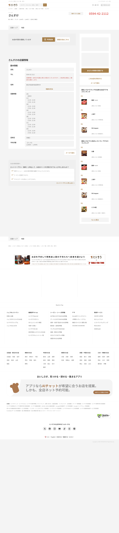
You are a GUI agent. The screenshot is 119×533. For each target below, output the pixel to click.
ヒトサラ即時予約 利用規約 (98, 403)
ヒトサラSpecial (33, 316)
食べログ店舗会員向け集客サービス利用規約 (18, 408)
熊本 (99, 360)
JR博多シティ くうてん (79, 319)
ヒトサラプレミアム (12, 322)
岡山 (81, 364)
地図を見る (49, 89)
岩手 (18, 357)
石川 (53, 364)
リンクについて (62, 403)
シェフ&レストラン (13, 312)
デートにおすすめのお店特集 (58, 319)
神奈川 (31, 357)
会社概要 (69, 403)
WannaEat (97, 326)
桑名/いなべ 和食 (39, 8)
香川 (85, 357)
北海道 (9, 357)
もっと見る (95, 220)
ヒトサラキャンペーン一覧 (36, 335)
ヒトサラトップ (14, 403)
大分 (103, 360)
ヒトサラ (10, 8)
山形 (17, 360)
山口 (89, 364)
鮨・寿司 (10, 19)
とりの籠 (94, 207)
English (53, 437)
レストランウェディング (101, 322)
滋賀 (72, 360)
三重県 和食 (21, 8)
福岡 (99, 357)
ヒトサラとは (22, 403)
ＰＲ (73, 312)
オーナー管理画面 (76, 403)
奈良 (62, 360)
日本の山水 (97, 329)
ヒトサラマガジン (34, 319)
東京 (26, 357)
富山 (49, 364)
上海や (93, 114)
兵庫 (67, 357)
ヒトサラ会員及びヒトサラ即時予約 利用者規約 (18, 406)
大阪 (62, 357)
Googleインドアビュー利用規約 (82, 406)
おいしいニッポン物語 (35, 322)
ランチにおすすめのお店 (57, 329)
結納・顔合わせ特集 (56, 332)
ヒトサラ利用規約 (86, 403)
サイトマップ (40, 403)
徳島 (81, 357)
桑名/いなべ (20, 246)
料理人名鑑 (10, 316)
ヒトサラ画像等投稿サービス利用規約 (89, 408)
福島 (8, 364)
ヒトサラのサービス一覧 (104, 1)
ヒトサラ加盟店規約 (36, 406)
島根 (89, 360)
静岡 (49, 360)
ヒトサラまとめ (33, 329)
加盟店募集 (55, 403)
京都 (71, 357)
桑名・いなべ (12, 246)
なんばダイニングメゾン (79, 316)
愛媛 (89, 357)
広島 (85, 364)
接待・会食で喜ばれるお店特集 (59, 322)
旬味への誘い (32, 326)
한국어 (71, 437)
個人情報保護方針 (26, 410)
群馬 (26, 364)
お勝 (92, 151)
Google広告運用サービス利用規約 (64, 406)
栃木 (35, 360)
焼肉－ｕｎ (94, 100)
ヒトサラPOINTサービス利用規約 (71, 408)
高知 (81, 360)
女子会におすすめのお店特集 (58, 316)
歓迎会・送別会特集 (56, 326)
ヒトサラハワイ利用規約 (56, 408)
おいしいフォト (98, 319)
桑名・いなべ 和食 (30, 8)
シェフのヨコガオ (12, 326)
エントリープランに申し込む (64, 183)
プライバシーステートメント (54, 410)
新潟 (44, 357)
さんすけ (13, 15)
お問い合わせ (48, 403)
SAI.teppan (94, 128)
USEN (8, 403)
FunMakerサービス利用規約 (14, 410)
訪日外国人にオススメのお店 (37, 332)
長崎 (108, 357)
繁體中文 (65, 437)
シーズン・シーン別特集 (57, 312)
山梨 (49, 357)
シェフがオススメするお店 (14, 319)
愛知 (53, 360)
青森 (13, 357)
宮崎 (108, 360)
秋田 (12, 360)
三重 (44, 364)
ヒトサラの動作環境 (31, 403)
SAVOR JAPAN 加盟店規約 (48, 406)
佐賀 (103, 357)
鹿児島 (100, 364)
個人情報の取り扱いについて (38, 410)
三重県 (15, 8)
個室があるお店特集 (56, 338)
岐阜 (44, 360)
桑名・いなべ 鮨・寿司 (43, 246)
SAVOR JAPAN (98, 316)
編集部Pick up (33, 312)
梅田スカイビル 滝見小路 (79, 322)
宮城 (8, 360)
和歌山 (68, 360)
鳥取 (85, 360)
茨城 (30, 360)
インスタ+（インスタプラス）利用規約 (39, 408)
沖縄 (104, 364)
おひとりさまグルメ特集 (57, 335)
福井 (44, 367)
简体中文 (59, 437)
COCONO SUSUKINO (78, 326)
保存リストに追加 (75, 13)
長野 (53, 357)
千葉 (36, 357)
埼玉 (26, 360)
